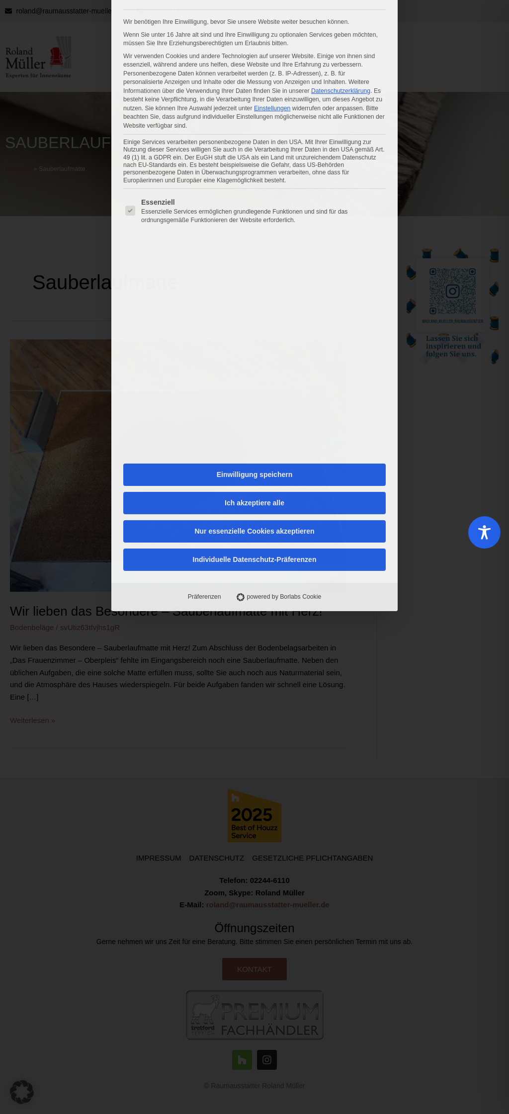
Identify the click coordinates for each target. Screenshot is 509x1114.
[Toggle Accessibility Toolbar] (484, 532)
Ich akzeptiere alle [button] (254, 290)
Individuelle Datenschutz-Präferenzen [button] (255, 347)
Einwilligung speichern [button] (254, 262)
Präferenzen (204, 384)
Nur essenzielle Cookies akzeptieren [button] (254, 318)
